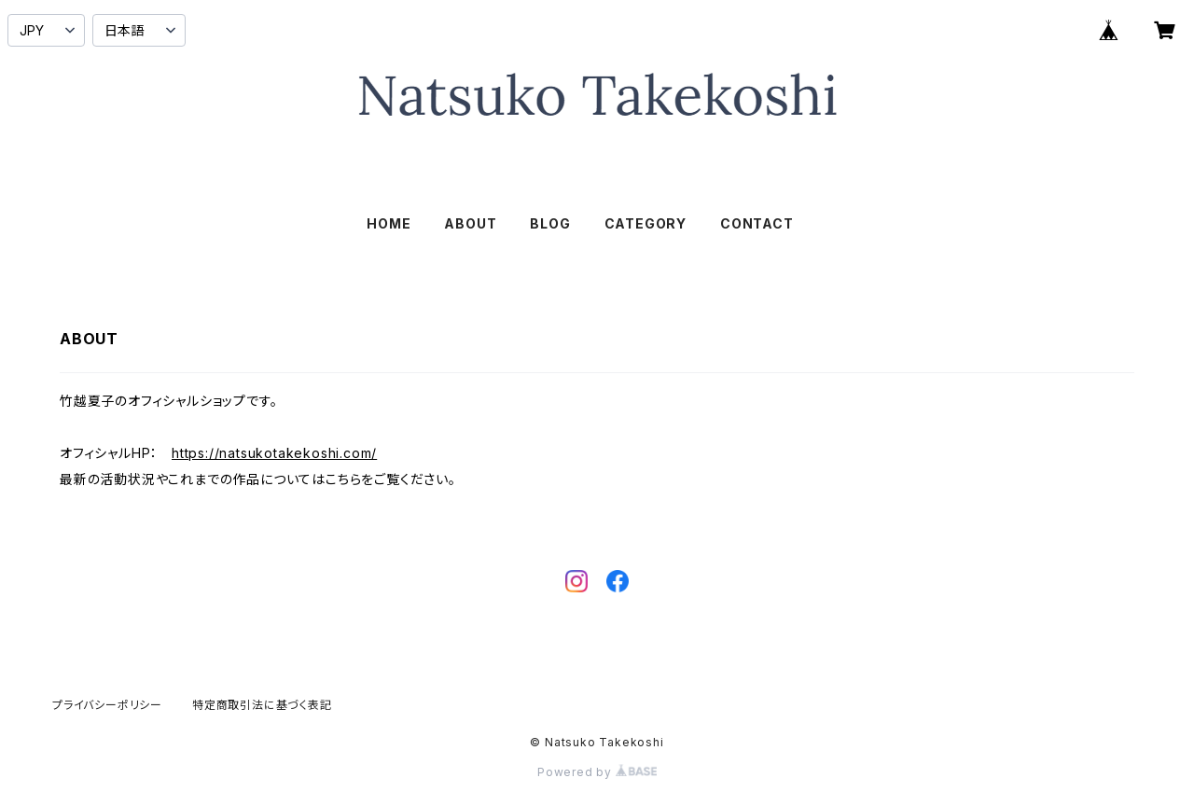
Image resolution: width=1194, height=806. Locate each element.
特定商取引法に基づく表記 (262, 705)
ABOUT (470, 223)
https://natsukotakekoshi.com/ (274, 453)
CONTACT (757, 223)
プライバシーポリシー (107, 705)
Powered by (597, 772)
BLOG (550, 223)
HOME (388, 223)
